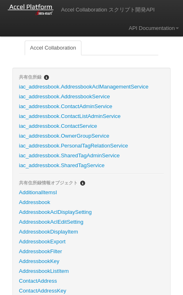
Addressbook (34, 202)
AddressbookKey (39, 261)
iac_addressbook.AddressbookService (64, 96)
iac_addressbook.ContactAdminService (65, 106)
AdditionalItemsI (38, 192)
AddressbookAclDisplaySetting (55, 212)
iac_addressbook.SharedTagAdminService (69, 155)
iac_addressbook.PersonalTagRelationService (73, 146)
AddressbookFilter (40, 251)
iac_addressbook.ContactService (58, 126)
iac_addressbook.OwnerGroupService (64, 136)
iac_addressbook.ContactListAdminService (69, 116)
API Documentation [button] (154, 28)
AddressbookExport (42, 241)
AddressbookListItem (44, 271)
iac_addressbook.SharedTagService (61, 165)
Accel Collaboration (53, 48)
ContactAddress (38, 281)
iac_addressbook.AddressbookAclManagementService (83, 87)
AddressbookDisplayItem (48, 232)
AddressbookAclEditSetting (51, 222)
